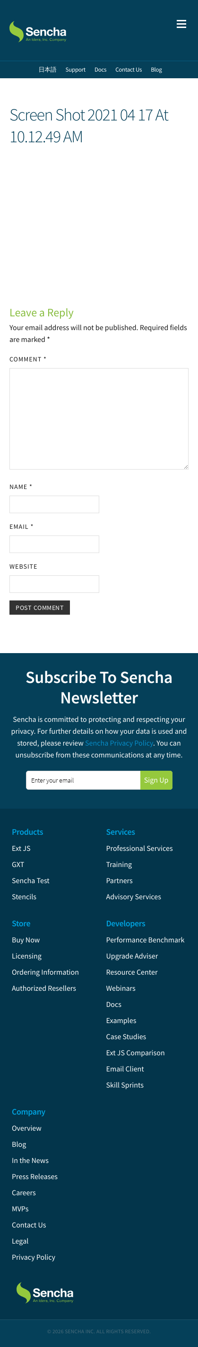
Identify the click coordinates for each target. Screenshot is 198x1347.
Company (28, 1111)
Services (120, 831)
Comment (28, 359)
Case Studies (126, 1037)
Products (27, 831)
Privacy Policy (33, 1257)
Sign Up (156, 780)
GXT (18, 864)
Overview (27, 1128)
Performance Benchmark (145, 940)
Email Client (125, 1069)
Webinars (121, 988)
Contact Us (29, 1225)
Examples (121, 1020)
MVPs (20, 1209)
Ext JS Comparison (135, 1053)
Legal (20, 1241)
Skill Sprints (125, 1085)
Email (21, 526)
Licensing (27, 956)
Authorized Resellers (44, 988)
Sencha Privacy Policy (119, 743)
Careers (24, 1193)
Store (21, 923)
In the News (30, 1160)
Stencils (24, 897)
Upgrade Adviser (132, 956)
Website (23, 566)
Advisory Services (133, 897)
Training (119, 864)
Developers (126, 923)
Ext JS (21, 848)
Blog (19, 1144)
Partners (119, 881)
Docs (114, 1004)
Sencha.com (57, 30)
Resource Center (132, 972)
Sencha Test (31, 881)
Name (21, 486)
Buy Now (26, 940)
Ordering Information (45, 972)
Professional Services (139, 848)
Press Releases (35, 1176)
